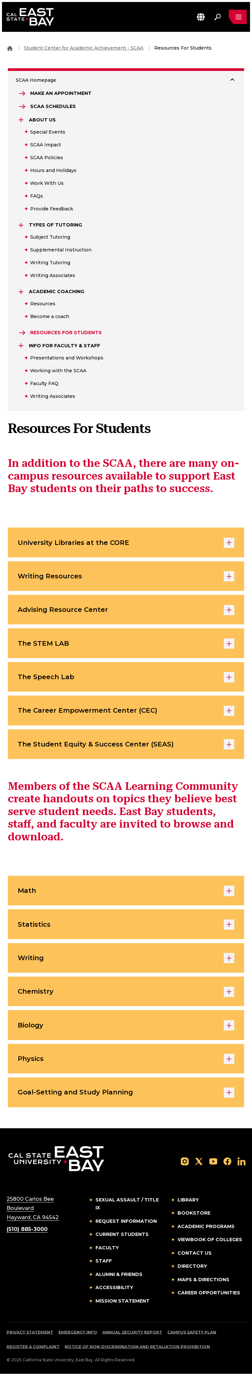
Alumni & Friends (118, 1282)
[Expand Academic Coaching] (22, 292)
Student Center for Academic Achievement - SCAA (83, 48)
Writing (126, 964)
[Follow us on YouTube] (213, 1169)
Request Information (126, 1229)
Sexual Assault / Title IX (127, 1212)
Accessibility (114, 1296)
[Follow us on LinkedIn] (241, 1169)
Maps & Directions (203, 1288)
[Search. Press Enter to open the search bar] (217, 17)
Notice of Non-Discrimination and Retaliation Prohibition (137, 1354)
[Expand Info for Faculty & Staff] (22, 346)
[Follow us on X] (199, 1169)
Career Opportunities (209, 1301)
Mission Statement (122, 1309)
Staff (103, 1269)
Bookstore (194, 1221)
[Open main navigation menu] (237, 17)
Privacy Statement (30, 1340)
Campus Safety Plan (191, 1340)
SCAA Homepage (36, 80)
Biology (126, 1032)
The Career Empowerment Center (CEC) (126, 714)
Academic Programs (206, 1235)
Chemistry (126, 998)
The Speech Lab (126, 680)
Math (126, 896)
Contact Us (195, 1261)
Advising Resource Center (126, 612)
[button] (200, 17)
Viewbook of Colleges (210, 1248)
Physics (126, 1066)
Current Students (122, 1242)
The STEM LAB (126, 646)
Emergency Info (77, 1340)
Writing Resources (126, 578)
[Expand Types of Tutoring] (22, 225)
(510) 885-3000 (27, 1237)
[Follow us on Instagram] (185, 1169)
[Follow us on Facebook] (227, 1169)
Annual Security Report (132, 1340)
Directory (192, 1274)
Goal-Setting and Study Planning (126, 1100)
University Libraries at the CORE (126, 544)
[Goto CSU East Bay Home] (10, 48)
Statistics (126, 930)
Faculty (107, 1256)
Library (188, 1208)
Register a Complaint (33, 1354)
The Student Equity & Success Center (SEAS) (126, 749)
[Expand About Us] (22, 120)
